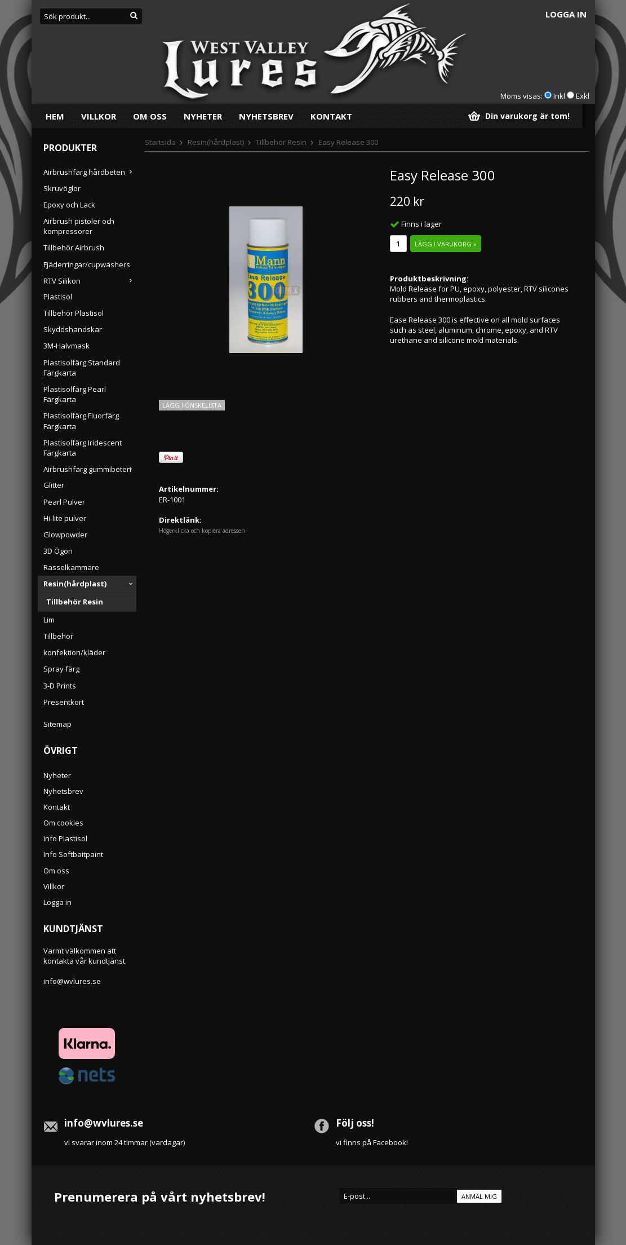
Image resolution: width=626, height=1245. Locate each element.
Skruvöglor (62, 188)
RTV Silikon (89, 281)
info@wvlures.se (72, 981)
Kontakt (331, 116)
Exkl (582, 96)
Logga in (566, 14)
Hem (55, 116)
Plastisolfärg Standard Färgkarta (81, 367)
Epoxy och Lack (69, 205)
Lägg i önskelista (191, 405)
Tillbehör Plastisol (73, 313)
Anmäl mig (479, 1196)
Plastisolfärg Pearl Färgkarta (74, 394)
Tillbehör (58, 636)
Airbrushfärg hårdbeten (89, 172)
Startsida (160, 142)
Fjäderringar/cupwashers (86, 264)
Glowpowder (65, 534)
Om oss (150, 116)
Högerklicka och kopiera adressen (202, 531)
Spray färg (61, 669)
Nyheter (203, 116)
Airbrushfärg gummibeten (89, 469)
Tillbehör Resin (74, 602)
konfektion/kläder (74, 652)
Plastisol (57, 297)
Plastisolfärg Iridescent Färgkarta (82, 448)
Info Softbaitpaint (73, 854)
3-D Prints (59, 686)
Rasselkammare (71, 567)
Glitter (53, 485)
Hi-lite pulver (64, 518)
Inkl (559, 96)
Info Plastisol (65, 838)
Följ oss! (355, 1122)
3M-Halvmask (66, 346)
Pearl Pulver (64, 502)
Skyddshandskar (72, 329)
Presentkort (63, 702)
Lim (49, 620)
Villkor (98, 116)
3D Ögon (58, 551)
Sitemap (57, 724)
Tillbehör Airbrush (73, 247)
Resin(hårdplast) (89, 584)
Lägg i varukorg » (446, 244)
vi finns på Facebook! (372, 1142)
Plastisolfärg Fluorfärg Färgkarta (81, 420)
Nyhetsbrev (266, 116)
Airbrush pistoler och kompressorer (78, 226)
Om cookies (63, 823)
